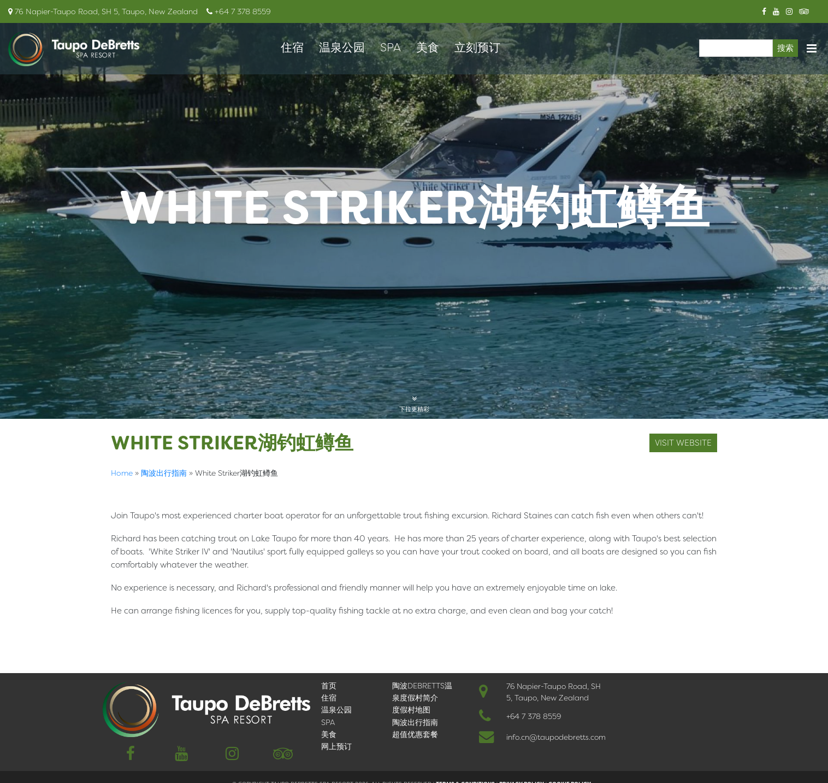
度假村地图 (411, 710)
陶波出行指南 (164, 473)
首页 (328, 686)
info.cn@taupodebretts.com (556, 737)
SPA (390, 47)
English (127, 633)
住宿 (292, 47)
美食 (427, 47)
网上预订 (336, 746)
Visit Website (683, 442)
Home (122, 473)
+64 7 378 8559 (533, 716)
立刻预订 (477, 47)
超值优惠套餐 (415, 734)
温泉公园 (342, 47)
